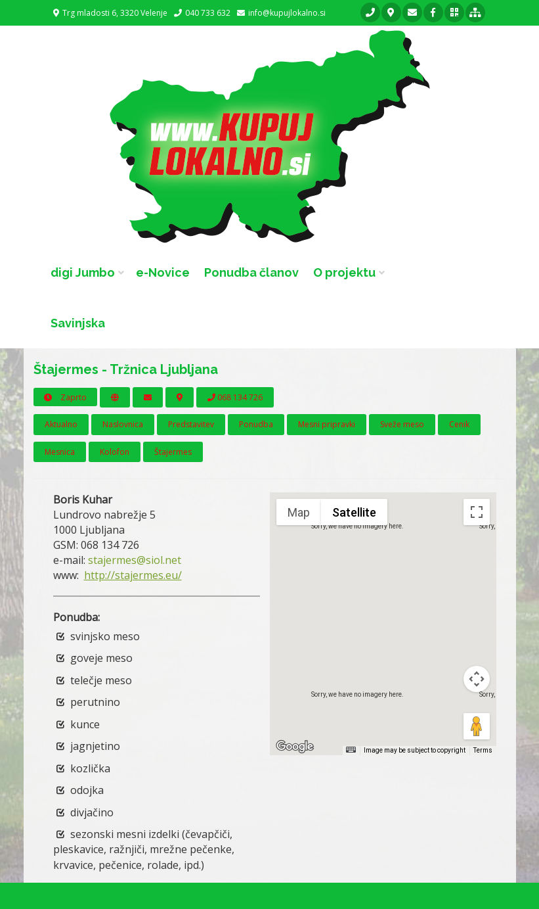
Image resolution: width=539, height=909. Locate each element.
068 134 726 (235, 397)
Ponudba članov (251, 272)
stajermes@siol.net (134, 560)
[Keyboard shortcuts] (350, 750)
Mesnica (60, 451)
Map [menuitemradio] (299, 512)
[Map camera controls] (477, 679)
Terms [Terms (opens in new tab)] (482, 750)
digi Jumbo (83, 272)
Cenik (459, 424)
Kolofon (114, 451)
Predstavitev (191, 424)
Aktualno (61, 424)
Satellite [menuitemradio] (354, 512)
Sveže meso (402, 424)
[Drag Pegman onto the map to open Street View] (477, 726)
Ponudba (256, 424)
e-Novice (163, 272)
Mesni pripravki (326, 424)
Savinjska (78, 323)
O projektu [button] (344, 272)
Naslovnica (122, 424)
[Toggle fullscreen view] (477, 512)
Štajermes (173, 451)
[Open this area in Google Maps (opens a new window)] (294, 746)
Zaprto (65, 397)
